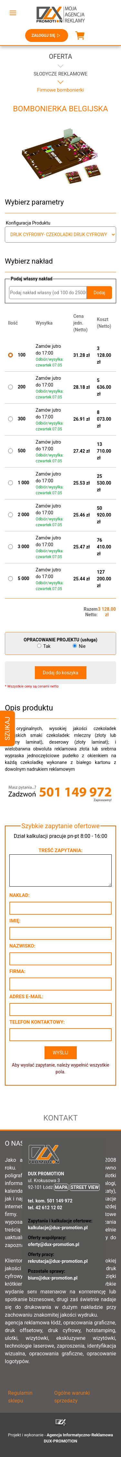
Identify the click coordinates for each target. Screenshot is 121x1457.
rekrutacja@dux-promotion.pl (58, 1261)
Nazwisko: (22, 946)
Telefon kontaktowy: (37, 1022)
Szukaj (7, 728)
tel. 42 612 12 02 (45, 1207)
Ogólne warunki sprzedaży (72, 1397)
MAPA (61, 1187)
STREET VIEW (85, 1187)
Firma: (17, 971)
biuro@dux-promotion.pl (53, 1278)
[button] (13, 13)
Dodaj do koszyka (60, 672)
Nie (79, 646)
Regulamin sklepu (20, 1397)
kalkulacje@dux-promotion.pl (58, 1227)
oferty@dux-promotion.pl (53, 1244)
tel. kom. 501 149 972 (50, 1200)
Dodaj (99, 292)
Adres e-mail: (26, 997)
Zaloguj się (47, 35)
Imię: (15, 921)
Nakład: (19, 895)
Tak (44, 646)
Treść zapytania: (60, 850)
